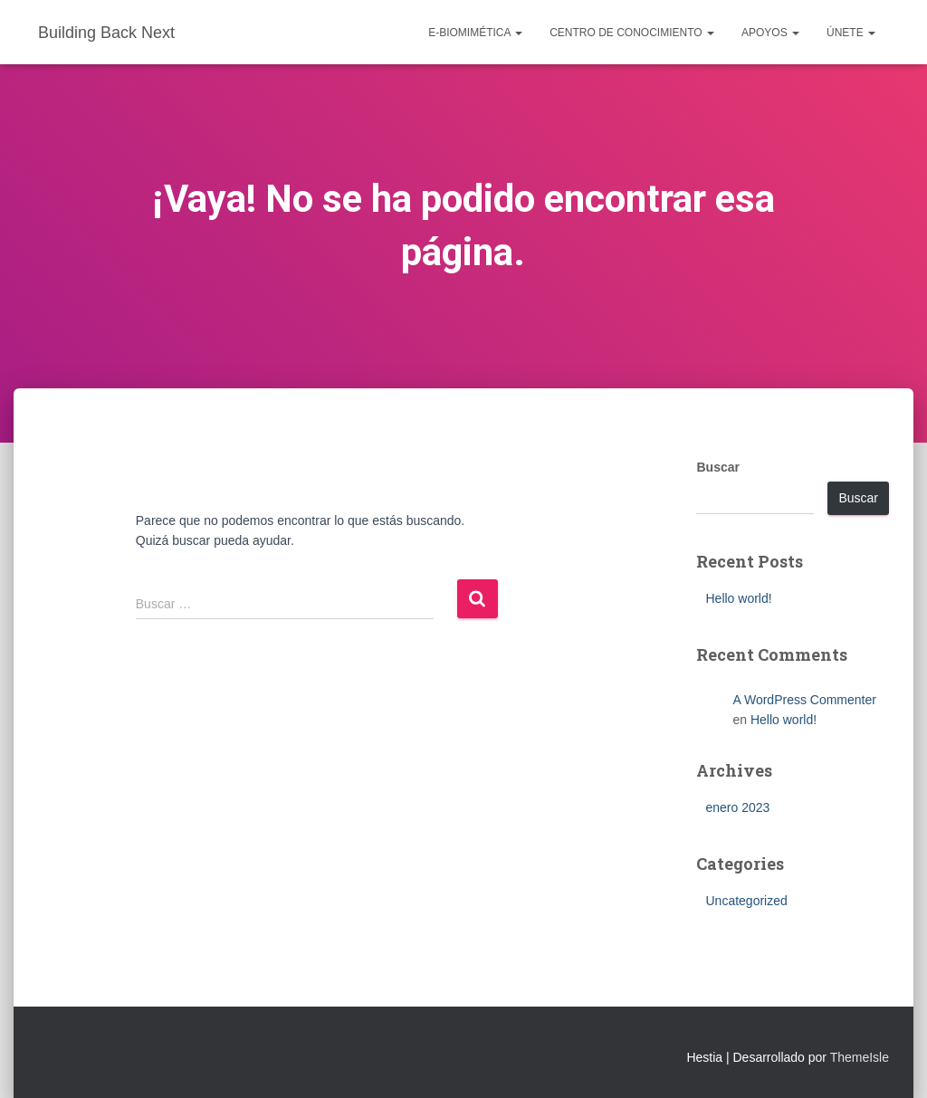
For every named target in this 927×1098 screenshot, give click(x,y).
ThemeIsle (859, 1057)
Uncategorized (746, 900)
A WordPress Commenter (803, 699)
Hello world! (738, 598)
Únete (851, 32)
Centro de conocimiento (632, 32)
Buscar (717, 467)
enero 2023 (737, 807)
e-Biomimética (475, 32)
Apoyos (770, 32)
